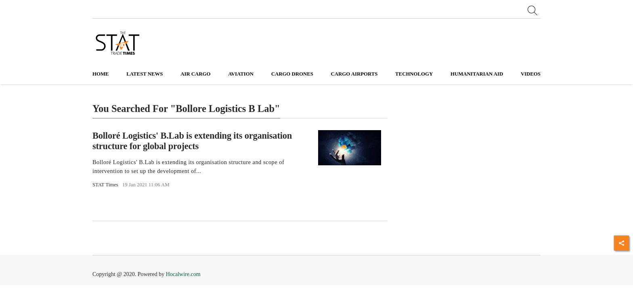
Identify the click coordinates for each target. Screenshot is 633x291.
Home (100, 74)
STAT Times (105, 185)
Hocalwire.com (183, 274)
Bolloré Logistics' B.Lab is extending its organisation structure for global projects (192, 140)
